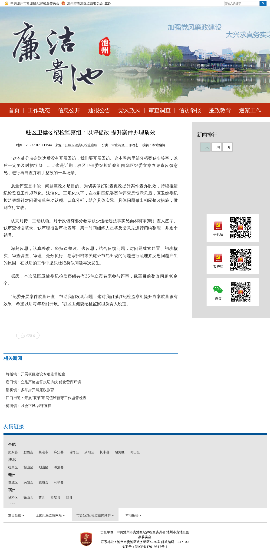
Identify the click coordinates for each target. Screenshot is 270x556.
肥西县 (28, 452)
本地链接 (133, 515)
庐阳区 (89, 452)
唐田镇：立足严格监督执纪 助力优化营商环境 (43, 381)
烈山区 (43, 467)
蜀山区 (135, 452)
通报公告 (99, 110)
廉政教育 (220, 110)
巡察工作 (250, 110)
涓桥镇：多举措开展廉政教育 (30, 389)
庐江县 (59, 452)
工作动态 (39, 110)
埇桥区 (13, 497)
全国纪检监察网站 (50, 515)
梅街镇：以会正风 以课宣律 (28, 405)
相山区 (28, 467)
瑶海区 (74, 452)
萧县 (42, 497)
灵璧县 (55, 497)
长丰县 (104, 452)
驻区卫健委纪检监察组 (81, 145)
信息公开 (69, 110)
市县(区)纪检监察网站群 (95, 515)
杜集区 (13, 467)
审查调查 (159, 110)
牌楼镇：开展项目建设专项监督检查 (35, 374)
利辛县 (59, 482)
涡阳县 (28, 482)
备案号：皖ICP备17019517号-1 (145, 546)
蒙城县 (43, 482)
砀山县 (28, 497)
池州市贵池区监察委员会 (85, 3)
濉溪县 (59, 467)
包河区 (120, 452)
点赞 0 (28, 335)
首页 (14, 110)
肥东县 (13, 452)
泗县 (69, 497)
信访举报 (190, 110)
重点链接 (16, 515)
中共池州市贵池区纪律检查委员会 (34, 3)
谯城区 (13, 482)
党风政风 (129, 110)
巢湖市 (43, 452)
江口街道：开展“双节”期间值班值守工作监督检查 (46, 397)
